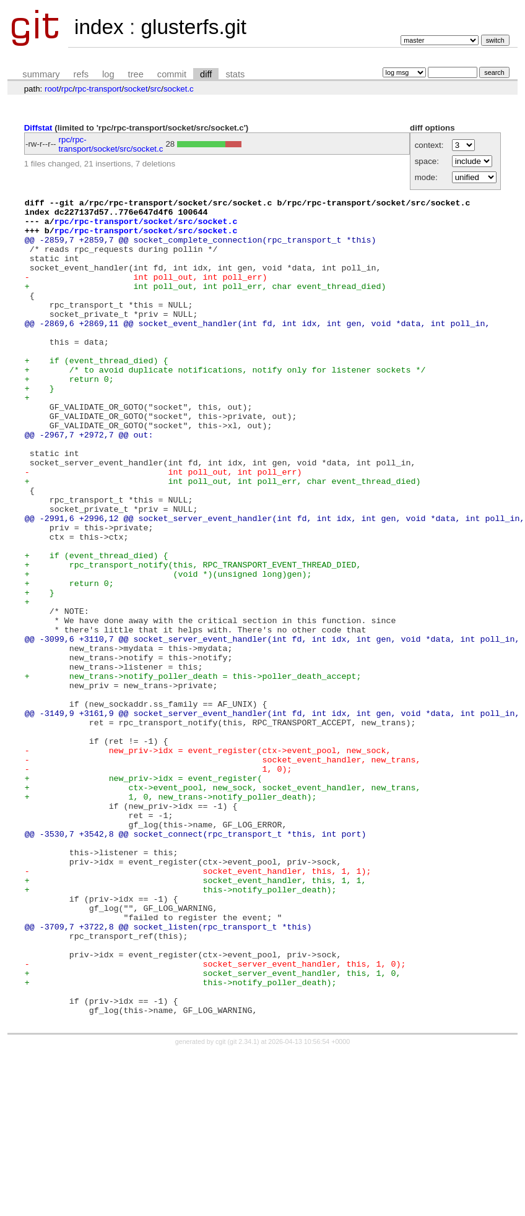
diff (206, 74)
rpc (67, 88)
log (108, 74)
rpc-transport (98, 88)
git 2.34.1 (243, 1205)
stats (235, 74)
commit (171, 74)
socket (136, 88)
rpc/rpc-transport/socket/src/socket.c (111, 144)
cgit (221, 1205)
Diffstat (38, 127)
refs (81, 74)
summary (40, 74)
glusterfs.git (193, 26)
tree (136, 74)
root (52, 88)
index (99, 26)
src (155, 88)
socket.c (178, 88)
